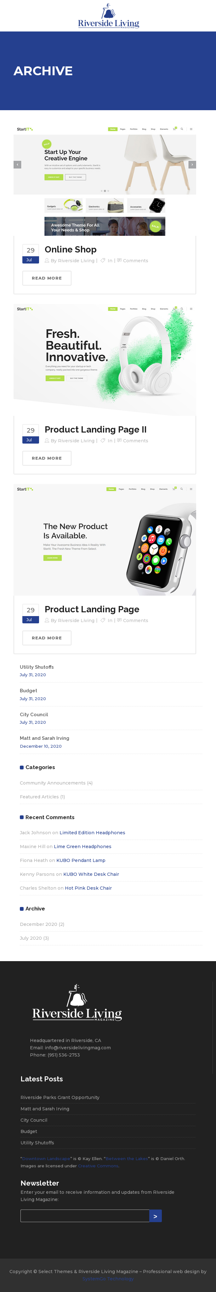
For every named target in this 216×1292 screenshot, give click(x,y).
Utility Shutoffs (37, 667)
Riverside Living (76, 261)
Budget (28, 691)
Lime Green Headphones (82, 846)
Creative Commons (98, 1165)
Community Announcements (53, 783)
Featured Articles (39, 797)
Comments (135, 261)
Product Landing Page (92, 609)
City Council (34, 714)
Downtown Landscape (46, 1158)
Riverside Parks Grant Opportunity (59, 1097)
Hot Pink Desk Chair (88, 888)
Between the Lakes (126, 1158)
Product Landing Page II (96, 429)
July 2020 (31, 938)
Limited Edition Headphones (92, 833)
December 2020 (38, 924)
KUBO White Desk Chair (91, 874)
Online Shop (71, 249)
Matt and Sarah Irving (44, 738)
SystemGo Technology (108, 1279)
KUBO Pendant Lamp (80, 860)
